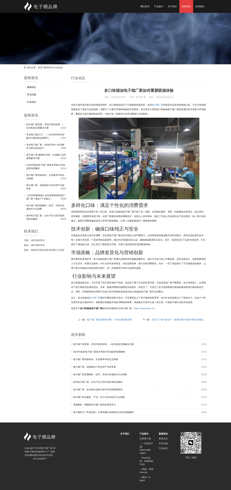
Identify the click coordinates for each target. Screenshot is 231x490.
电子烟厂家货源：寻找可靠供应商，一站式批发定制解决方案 (103, 344)
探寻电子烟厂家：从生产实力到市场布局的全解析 (98, 382)
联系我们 (200, 6)
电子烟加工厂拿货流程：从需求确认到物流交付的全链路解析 (103, 412)
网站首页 (144, 6)
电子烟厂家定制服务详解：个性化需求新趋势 (109, 319)
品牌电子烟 (145, 438)
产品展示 (158, 6)
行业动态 (58, 67)
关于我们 (172, 6)
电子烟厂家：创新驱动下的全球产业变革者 (94, 367)
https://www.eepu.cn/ (144, 308)
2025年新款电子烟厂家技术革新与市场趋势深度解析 (99, 351)
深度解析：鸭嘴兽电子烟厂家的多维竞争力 (94, 404)
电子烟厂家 (157, 105)
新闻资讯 (186, 6)
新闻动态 (31, 87)
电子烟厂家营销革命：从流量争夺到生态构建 (95, 359)
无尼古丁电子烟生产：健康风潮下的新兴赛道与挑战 (177, 319)
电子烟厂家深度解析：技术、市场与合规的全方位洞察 (100, 374)
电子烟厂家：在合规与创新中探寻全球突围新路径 (98, 389)
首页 (40, 67)
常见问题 (31, 94)
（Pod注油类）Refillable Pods (146, 461)
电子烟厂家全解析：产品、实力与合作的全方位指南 (99, 397)
